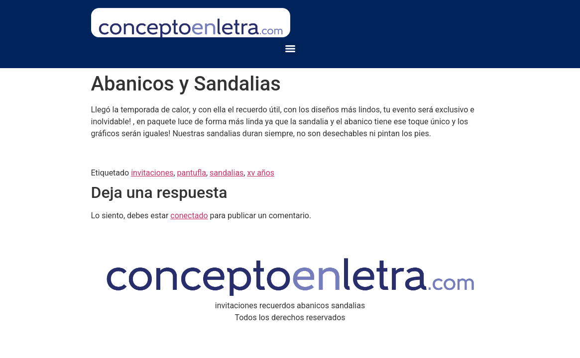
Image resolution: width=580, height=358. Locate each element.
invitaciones (152, 173)
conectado (189, 215)
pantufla (191, 173)
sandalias (226, 173)
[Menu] (290, 48)
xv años (260, 173)
